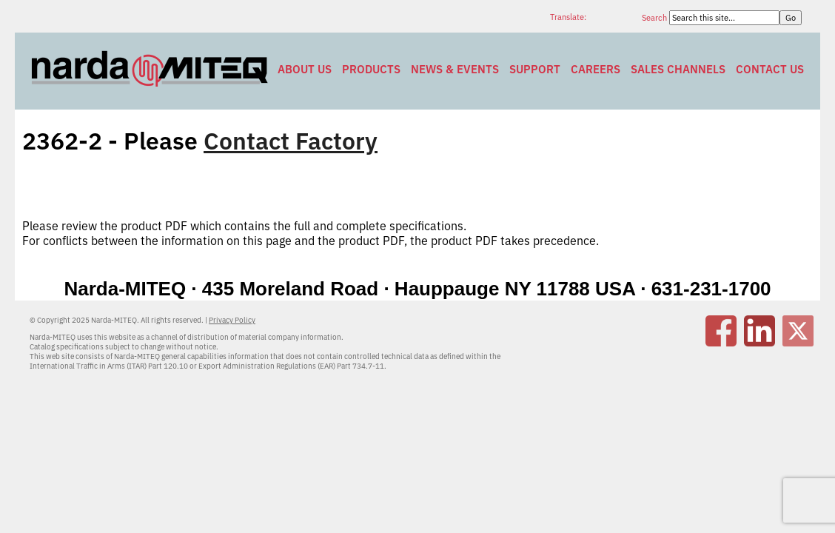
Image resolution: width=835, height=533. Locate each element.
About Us (305, 69)
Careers (595, 69)
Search (655, 18)
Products (371, 69)
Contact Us (770, 69)
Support (534, 69)
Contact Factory (291, 140)
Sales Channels (678, 69)
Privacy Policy (232, 320)
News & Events (455, 69)
